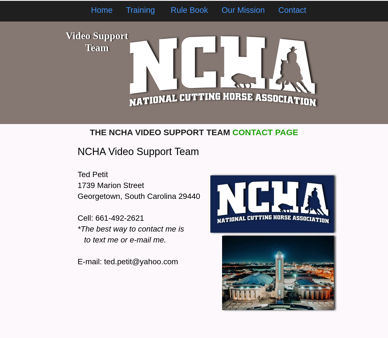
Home (102, 10)
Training (141, 10)
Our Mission (243, 10)
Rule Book (189, 10)
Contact (292, 10)
